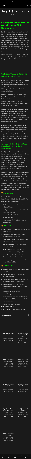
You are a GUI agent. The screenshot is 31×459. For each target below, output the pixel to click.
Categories (15, 15)
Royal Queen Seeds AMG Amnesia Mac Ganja (23, 335)
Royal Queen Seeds (8, 338)
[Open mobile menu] (3, 5)
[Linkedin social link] (17, 1)
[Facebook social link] (12, 1)
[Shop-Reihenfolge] (28, 315)
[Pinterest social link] (15, 1)
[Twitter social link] (14, 1)
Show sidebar (6, 315)
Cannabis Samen (13, 304)
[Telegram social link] (18, 1)
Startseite (4, 304)
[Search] (30, 5)
